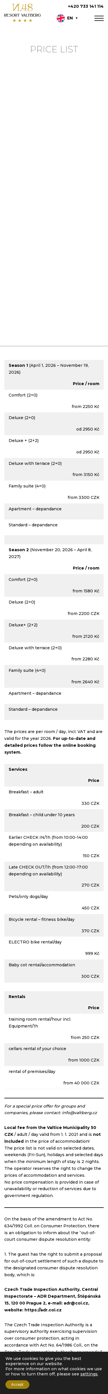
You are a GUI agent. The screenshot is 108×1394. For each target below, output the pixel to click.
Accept (17, 1384)
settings (89, 1374)
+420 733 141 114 (86, 6)
